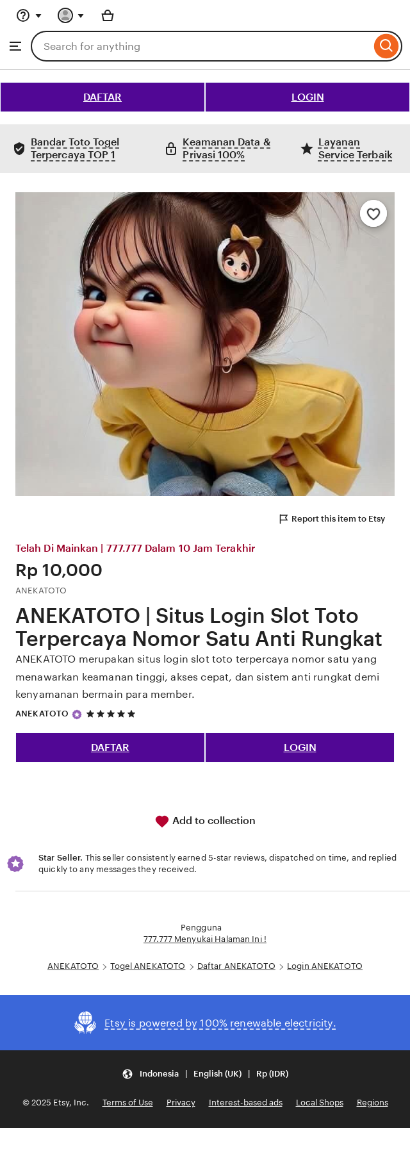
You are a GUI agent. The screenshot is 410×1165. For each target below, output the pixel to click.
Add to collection (205, 821)
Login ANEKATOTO (325, 966)
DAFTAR (102, 97)
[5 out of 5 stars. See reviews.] (112, 714)
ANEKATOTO (42, 713)
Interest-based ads (246, 1102)
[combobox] (201, 46)
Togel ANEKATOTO (147, 966)
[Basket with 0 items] (107, 15)
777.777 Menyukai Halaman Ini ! (205, 939)
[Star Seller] (77, 714)
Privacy (181, 1102)
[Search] (386, 46)
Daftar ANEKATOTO (236, 966)
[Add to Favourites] (373, 213)
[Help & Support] (29, 15)
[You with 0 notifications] (71, 15)
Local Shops (319, 1102)
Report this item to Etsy (331, 519)
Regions (372, 1102)
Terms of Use (127, 1102)
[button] (205, 1074)
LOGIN (307, 97)
